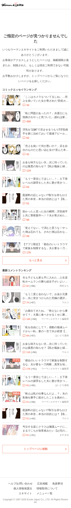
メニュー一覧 (44, 493)
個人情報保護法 (22, 488)
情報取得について (47, 488)
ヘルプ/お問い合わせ (20, 483)
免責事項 (57, 483)
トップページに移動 (36, 448)
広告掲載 (42, 483)
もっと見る (35, 260)
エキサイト (25, 493)
